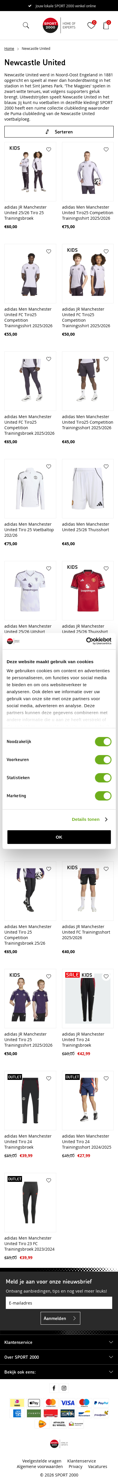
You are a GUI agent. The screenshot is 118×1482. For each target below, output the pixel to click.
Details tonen (85, 819)
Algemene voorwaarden (40, 1466)
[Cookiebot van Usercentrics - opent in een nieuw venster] (86, 641)
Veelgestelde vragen (41, 1461)
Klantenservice (81, 1461)
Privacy (75, 1466)
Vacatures (97, 1466)
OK (59, 837)
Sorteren (64, 132)
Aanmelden (55, 1318)
